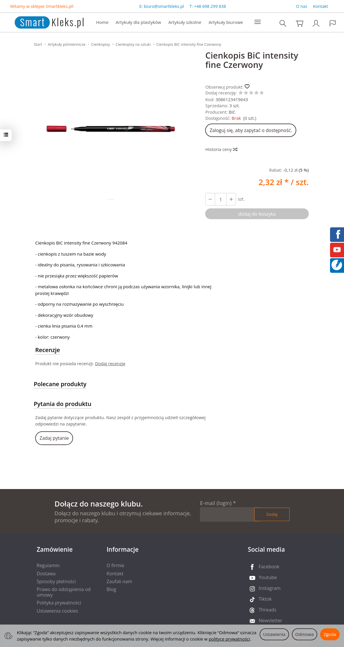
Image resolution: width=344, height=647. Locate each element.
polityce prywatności (229, 639)
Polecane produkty (60, 384)
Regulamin (48, 565)
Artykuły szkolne (184, 22)
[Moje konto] (316, 23)
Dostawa (46, 573)
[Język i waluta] (332, 23)
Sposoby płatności (56, 581)
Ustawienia (274, 634)
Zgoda (330, 634)
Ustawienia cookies (57, 611)
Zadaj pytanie (54, 438)
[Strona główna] (43, 21)
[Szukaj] (282, 23)
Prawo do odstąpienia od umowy (64, 592)
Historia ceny (221, 149)
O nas (301, 6)
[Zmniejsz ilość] (231, 199)
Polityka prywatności (59, 602)
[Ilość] (220, 199)
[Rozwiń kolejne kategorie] (257, 22)
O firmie (115, 565)
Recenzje (47, 350)
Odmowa (304, 634)
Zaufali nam (119, 581)
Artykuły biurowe (226, 22)
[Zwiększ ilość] (210, 199)
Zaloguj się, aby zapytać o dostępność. (251, 130)
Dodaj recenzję (110, 363)
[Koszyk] (299, 23)
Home (102, 22)
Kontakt (320, 6)
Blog (111, 589)
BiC (232, 112)
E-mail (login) (215, 503)
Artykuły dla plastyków (138, 22)
